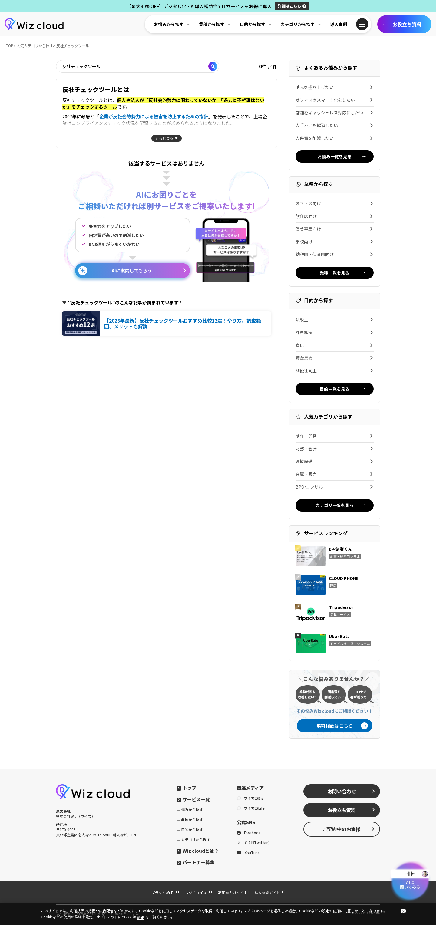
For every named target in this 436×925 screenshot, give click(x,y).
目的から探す (192, 829)
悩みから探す (192, 809)
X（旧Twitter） (254, 842)
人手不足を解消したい (335, 125)
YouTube (248, 852)
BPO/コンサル (335, 487)
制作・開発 (335, 436)
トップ (186, 788)
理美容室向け (335, 229)
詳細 (292, 6)
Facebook (249, 832)
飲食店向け (335, 216)
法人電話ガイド (270, 892)
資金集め (335, 358)
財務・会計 (335, 449)
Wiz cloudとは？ (198, 851)
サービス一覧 (193, 799)
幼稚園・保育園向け (335, 254)
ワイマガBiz (250, 798)
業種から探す (192, 819)
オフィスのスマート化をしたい (335, 100)
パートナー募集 (195, 862)
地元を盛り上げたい (335, 87)
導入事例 (338, 24)
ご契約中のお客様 (349, 829)
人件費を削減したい (335, 138)
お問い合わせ (351, 791)
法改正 (335, 320)
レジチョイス (198, 892)
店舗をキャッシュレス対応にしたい (335, 113)
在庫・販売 (335, 474)
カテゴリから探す (195, 839)
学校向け (335, 242)
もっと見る (164, 138)
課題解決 (335, 332)
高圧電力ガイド (233, 892)
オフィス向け (335, 203)
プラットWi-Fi (165, 892)
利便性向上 (335, 370)
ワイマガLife (251, 808)
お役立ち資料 (401, 24)
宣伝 (335, 345)
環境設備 (335, 461)
